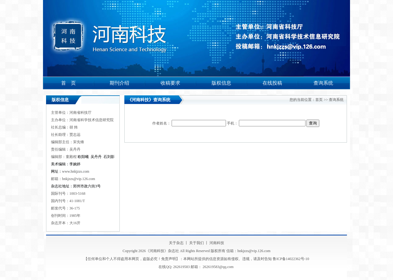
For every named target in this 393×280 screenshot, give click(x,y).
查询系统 (323, 83)
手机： (266, 123)
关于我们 (196, 243)
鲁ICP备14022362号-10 (291, 259)
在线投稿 (272, 83)
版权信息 (221, 83)
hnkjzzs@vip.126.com (78, 179)
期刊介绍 (119, 83)
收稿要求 (170, 83)
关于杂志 (176, 243)
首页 (319, 100)
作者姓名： (189, 123)
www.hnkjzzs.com (75, 171)
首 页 (68, 83)
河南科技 (216, 243)
